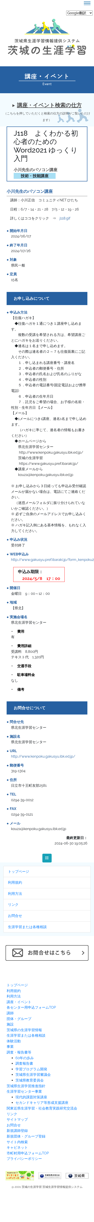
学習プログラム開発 (31, 1069)
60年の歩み (24, 1058)
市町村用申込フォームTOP (28, 1153)
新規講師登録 (17, 1131)
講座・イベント (19, 1002)
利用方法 (15, 894)
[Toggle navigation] (87, 3)
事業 (10, 1047)
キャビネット (17, 1147)
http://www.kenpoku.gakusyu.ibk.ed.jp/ (43, 756)
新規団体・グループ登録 (26, 1136)
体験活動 (14, 1041)
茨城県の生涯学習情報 (24, 1030)
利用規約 (15, 882)
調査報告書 (24, 1063)
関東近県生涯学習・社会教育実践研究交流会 (42, 1108)
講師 (10, 1013)
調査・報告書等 (19, 1052)
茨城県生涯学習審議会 (33, 1075)
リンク (13, 904)
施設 (10, 1024)
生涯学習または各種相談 (27, 927)
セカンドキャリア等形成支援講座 (41, 1103)
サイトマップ (17, 1119)
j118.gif (65, 218)
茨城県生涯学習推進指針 (26, 1086)
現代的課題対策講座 (31, 1097)
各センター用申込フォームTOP (31, 1007)
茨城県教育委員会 (29, 1080)
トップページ (18, 871)
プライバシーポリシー (24, 1159)
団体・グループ (19, 1019)
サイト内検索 (17, 1142)
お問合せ (15, 916)
